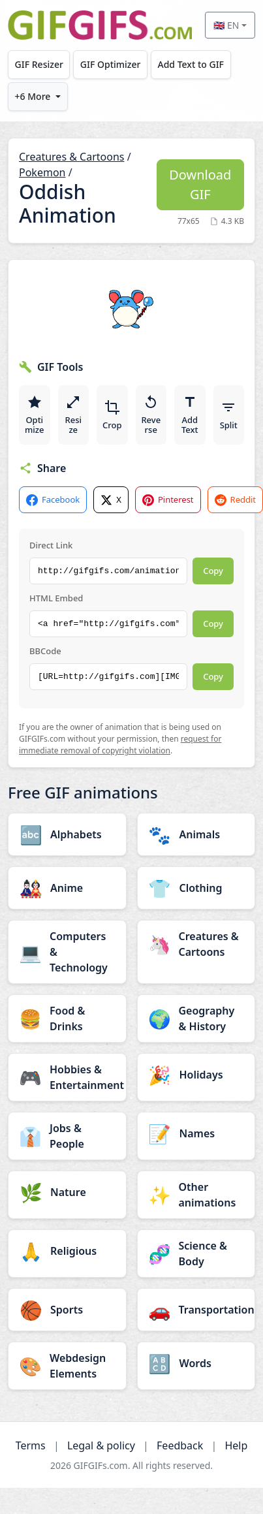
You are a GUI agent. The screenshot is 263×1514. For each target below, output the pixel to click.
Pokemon (42, 172)
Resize (73, 415)
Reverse (151, 415)
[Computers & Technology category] (67, 952)
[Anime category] (67, 888)
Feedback (180, 1445)
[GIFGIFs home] (100, 25)
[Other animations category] (196, 1194)
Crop (112, 415)
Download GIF (200, 184)
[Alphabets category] (67, 834)
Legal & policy (101, 1445)
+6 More (33, 96)
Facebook (53, 500)
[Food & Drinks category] (67, 1018)
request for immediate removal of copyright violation (120, 744)
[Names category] (196, 1133)
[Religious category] (67, 1251)
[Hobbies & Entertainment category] (67, 1077)
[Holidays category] (196, 1075)
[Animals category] (196, 834)
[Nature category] (67, 1192)
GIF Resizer (39, 64)
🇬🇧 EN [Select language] (226, 25)
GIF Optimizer (110, 64)
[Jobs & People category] (67, 1135)
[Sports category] (67, 1310)
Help (235, 1445)
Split (229, 415)
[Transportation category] (196, 1310)
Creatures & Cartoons (71, 157)
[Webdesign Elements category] (67, 1365)
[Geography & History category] (196, 1018)
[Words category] (196, 1363)
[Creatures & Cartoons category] (196, 944)
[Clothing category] (196, 888)
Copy (213, 570)
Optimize (34, 415)
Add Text (189, 415)
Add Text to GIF (190, 64)
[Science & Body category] (196, 1253)
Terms (31, 1445)
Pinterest (168, 500)
